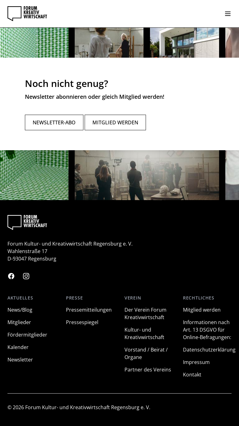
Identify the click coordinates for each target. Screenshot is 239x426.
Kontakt (192, 374)
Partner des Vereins (147, 369)
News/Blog (19, 309)
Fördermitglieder (27, 334)
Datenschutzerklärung (209, 349)
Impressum (196, 362)
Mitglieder (19, 322)
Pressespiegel (82, 322)
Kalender (18, 347)
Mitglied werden (115, 122)
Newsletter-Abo (54, 122)
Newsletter (20, 359)
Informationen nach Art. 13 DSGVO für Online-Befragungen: (207, 330)
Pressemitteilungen (89, 309)
